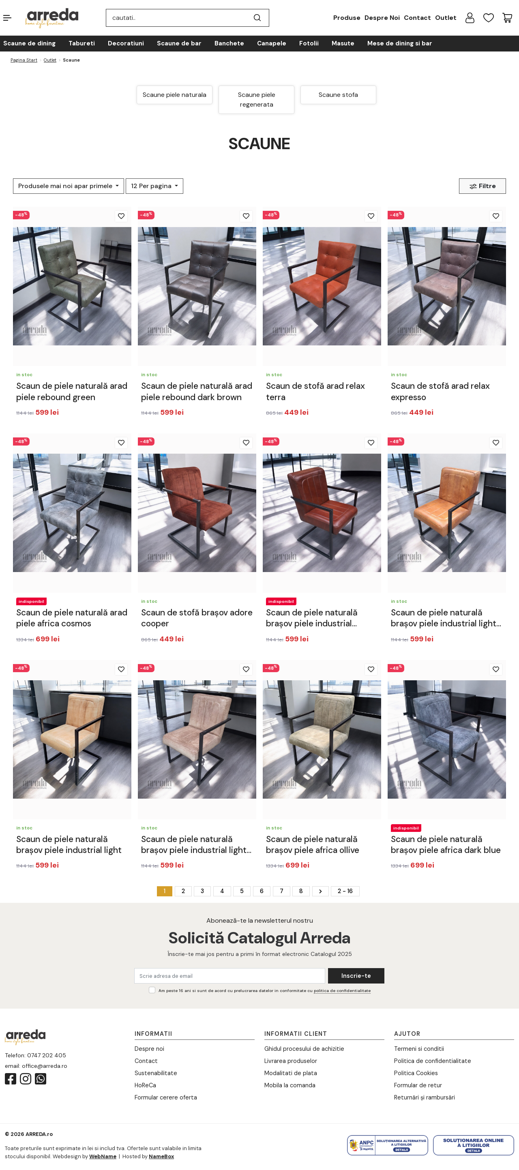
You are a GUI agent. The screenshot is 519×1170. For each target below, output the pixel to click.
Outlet (446, 17)
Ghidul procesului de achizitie (304, 1048)
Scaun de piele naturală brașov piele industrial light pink (194, 845)
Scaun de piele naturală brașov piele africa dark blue (446, 845)
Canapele (271, 43)
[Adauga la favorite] (121, 216)
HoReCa (145, 1085)
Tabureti (82, 43)
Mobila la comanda (289, 1085)
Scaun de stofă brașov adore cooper (197, 618)
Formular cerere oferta (166, 1097)
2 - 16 (345, 891)
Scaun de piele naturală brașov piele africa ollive (312, 845)
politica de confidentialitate (342, 990)
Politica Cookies (416, 1073)
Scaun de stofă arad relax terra (315, 392)
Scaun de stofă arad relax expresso (440, 392)
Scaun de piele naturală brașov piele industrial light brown (443, 618)
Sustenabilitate (156, 1073)
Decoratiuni (126, 43)
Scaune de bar (179, 43)
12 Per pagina (152, 186)
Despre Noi (382, 17)
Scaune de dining (29, 43)
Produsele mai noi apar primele (66, 186)
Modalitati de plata (290, 1073)
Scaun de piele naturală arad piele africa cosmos (71, 618)
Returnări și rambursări (424, 1097)
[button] (14, 18)
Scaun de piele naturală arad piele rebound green (71, 392)
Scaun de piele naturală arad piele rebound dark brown (196, 392)
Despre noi (149, 1048)
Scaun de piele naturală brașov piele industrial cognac (312, 618)
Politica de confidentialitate (432, 1061)
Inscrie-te (356, 975)
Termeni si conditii (419, 1048)
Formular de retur (418, 1085)
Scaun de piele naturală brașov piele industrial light (69, 845)
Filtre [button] (482, 186)
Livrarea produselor (290, 1061)
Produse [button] (346, 17)
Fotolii (309, 43)
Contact (417, 17)
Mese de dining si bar (399, 43)
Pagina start (24, 60)
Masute (343, 43)
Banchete (229, 43)
